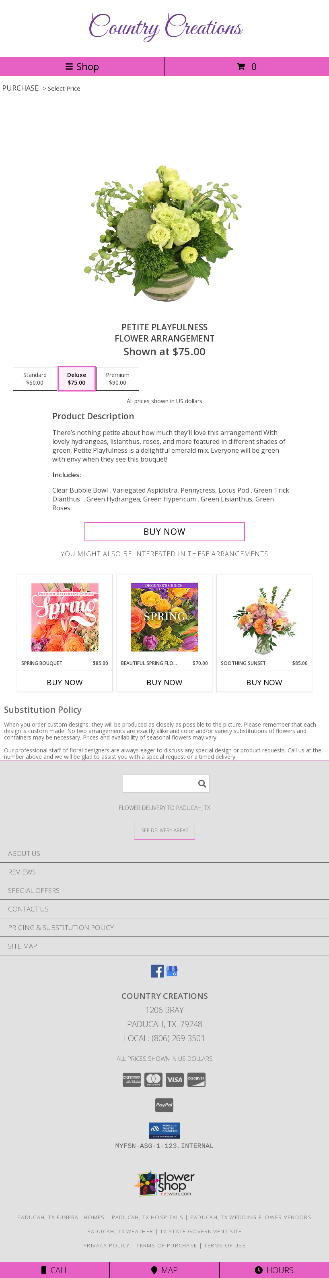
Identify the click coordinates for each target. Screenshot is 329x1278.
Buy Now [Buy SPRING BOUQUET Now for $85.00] (65, 682)
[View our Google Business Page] (171, 975)
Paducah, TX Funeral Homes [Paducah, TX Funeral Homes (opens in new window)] (61, 1217)
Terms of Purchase (166, 1245)
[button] (164, 1131)
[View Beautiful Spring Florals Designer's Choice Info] (164, 617)
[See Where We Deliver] (164, 830)
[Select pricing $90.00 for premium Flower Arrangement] (118, 379)
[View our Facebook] (157, 975)
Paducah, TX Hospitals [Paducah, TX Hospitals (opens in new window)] (147, 1217)
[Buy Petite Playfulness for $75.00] (164, 531)
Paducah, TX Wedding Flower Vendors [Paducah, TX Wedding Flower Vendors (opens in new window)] (251, 1217)
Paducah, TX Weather (120, 1231)
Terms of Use (225, 1245)
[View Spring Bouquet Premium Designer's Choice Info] (65, 617)
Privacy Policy (106, 1245)
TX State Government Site (201, 1231)
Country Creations (164, 28)
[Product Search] (166, 784)
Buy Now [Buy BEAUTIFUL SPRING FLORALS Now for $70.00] (164, 682)
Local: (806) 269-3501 (164, 1038)
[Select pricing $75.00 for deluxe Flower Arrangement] (77, 379)
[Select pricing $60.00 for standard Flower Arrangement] (35, 379)
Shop (82, 66)
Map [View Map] (164, 1270)
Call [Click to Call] (54, 1270)
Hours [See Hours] (274, 1270)
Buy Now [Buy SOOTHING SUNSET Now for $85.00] (264, 682)
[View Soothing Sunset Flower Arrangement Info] (264, 617)
